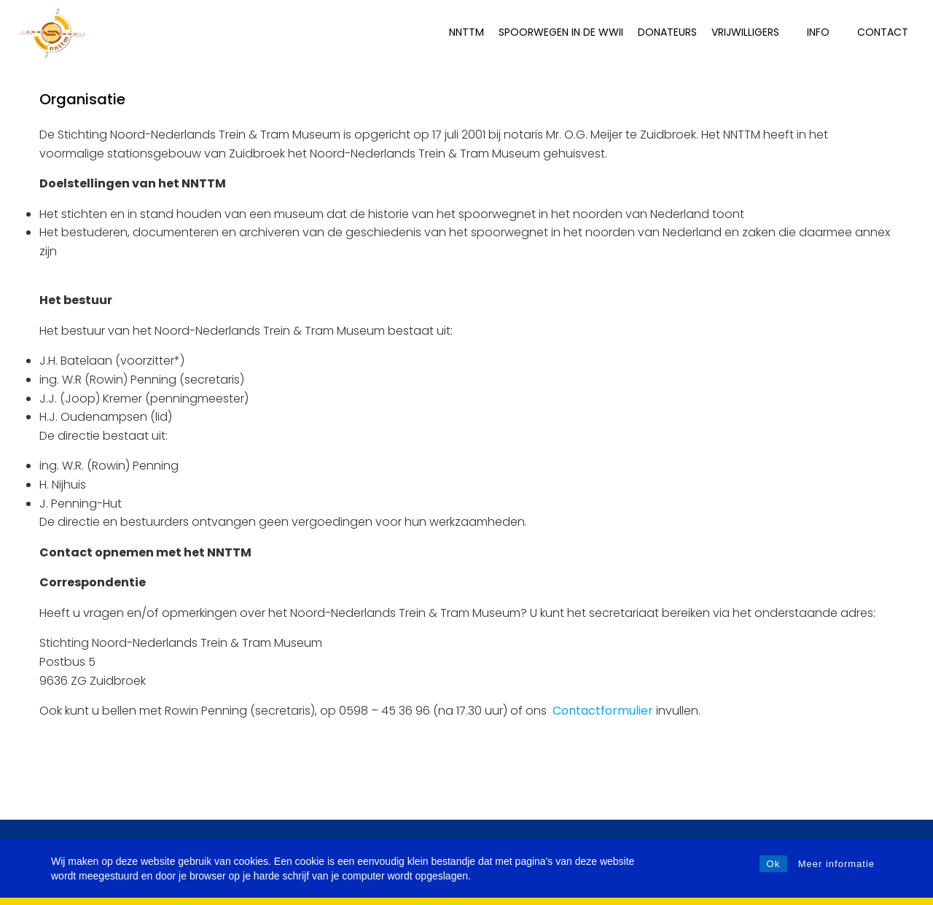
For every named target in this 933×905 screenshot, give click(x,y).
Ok (774, 863)
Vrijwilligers (751, 32)
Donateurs (667, 32)
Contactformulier (603, 710)
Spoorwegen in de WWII (561, 32)
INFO (825, 32)
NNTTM (466, 32)
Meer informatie (836, 863)
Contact (882, 32)
